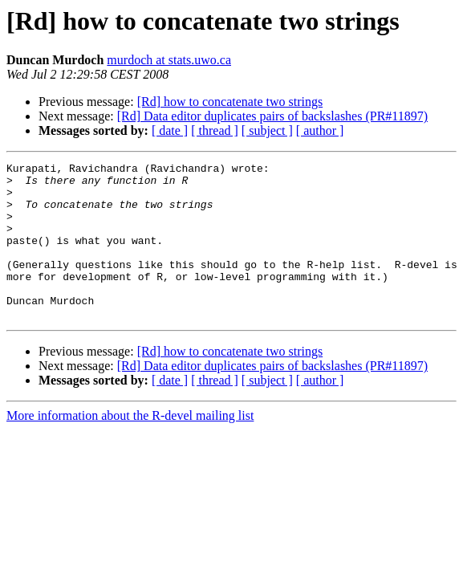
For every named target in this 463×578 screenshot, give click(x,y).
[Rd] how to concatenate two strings (230, 101)
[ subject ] (267, 130)
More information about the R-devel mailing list (130, 447)
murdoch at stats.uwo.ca (169, 60)
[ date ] (170, 130)
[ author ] (320, 130)
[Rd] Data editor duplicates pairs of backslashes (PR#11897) (272, 116)
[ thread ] (214, 130)
